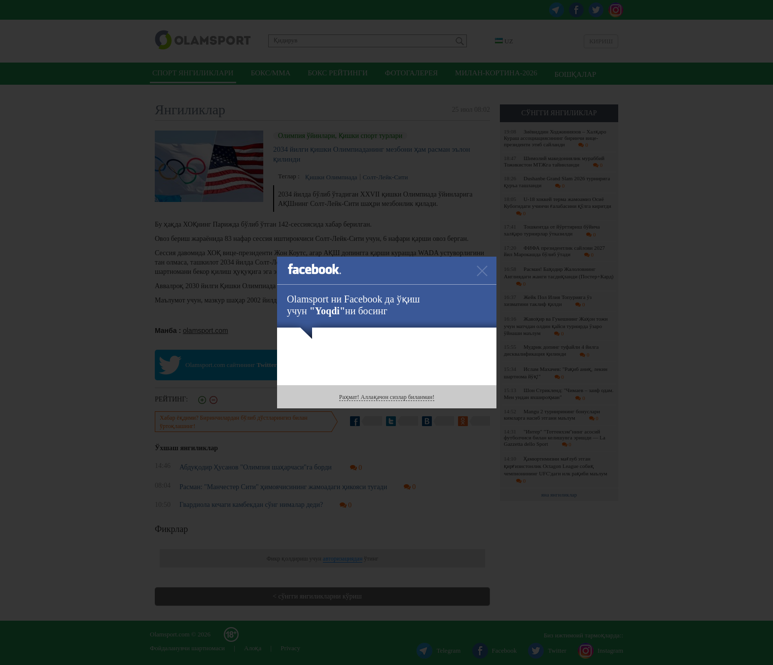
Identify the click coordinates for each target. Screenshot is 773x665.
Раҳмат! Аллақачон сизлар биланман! (386, 397)
